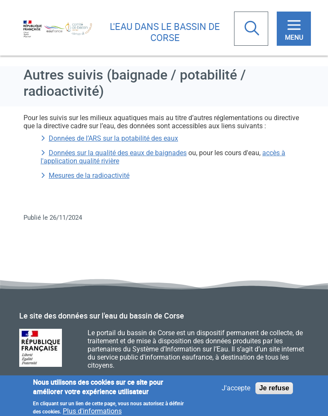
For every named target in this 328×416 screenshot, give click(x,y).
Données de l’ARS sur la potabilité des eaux (113, 138)
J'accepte (236, 390)
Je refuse (274, 390)
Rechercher (253, 29)
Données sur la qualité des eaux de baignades (118, 153)
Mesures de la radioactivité (89, 175)
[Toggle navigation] (294, 29)
